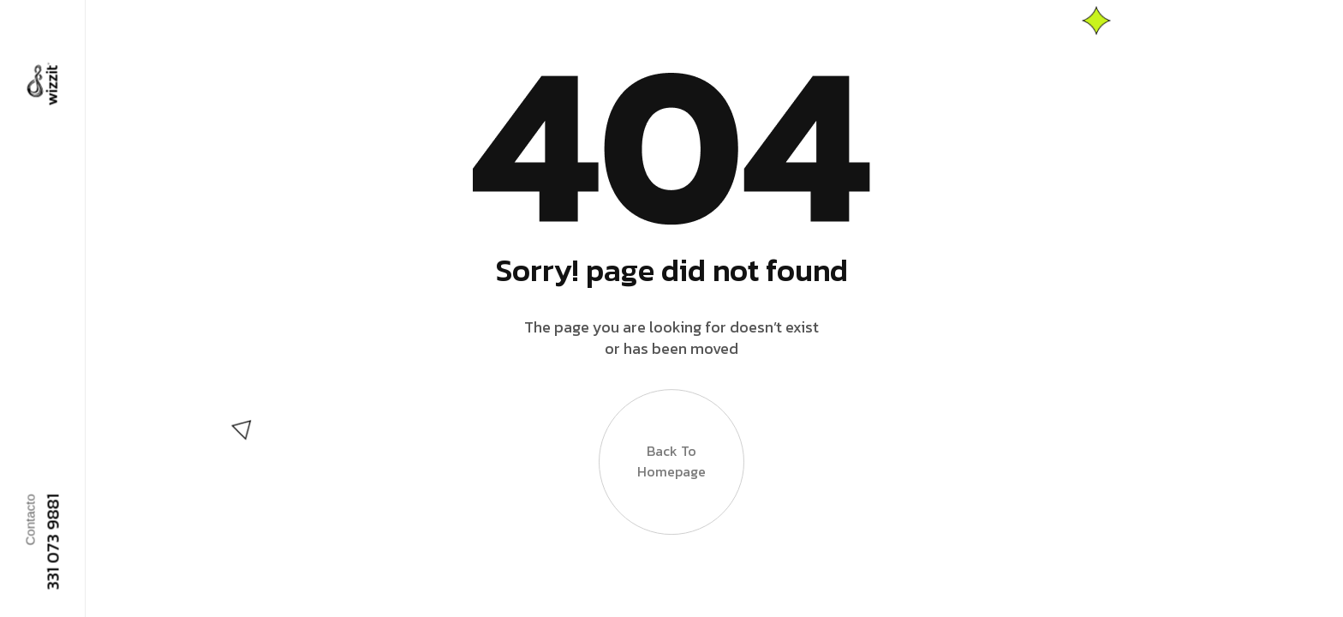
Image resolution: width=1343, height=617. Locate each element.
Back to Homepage (671, 461)
